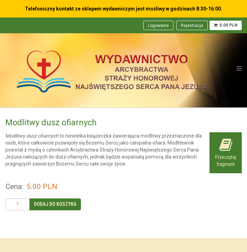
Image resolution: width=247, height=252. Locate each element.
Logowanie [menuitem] (158, 25)
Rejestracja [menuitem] (192, 25)
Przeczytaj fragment (225, 152)
